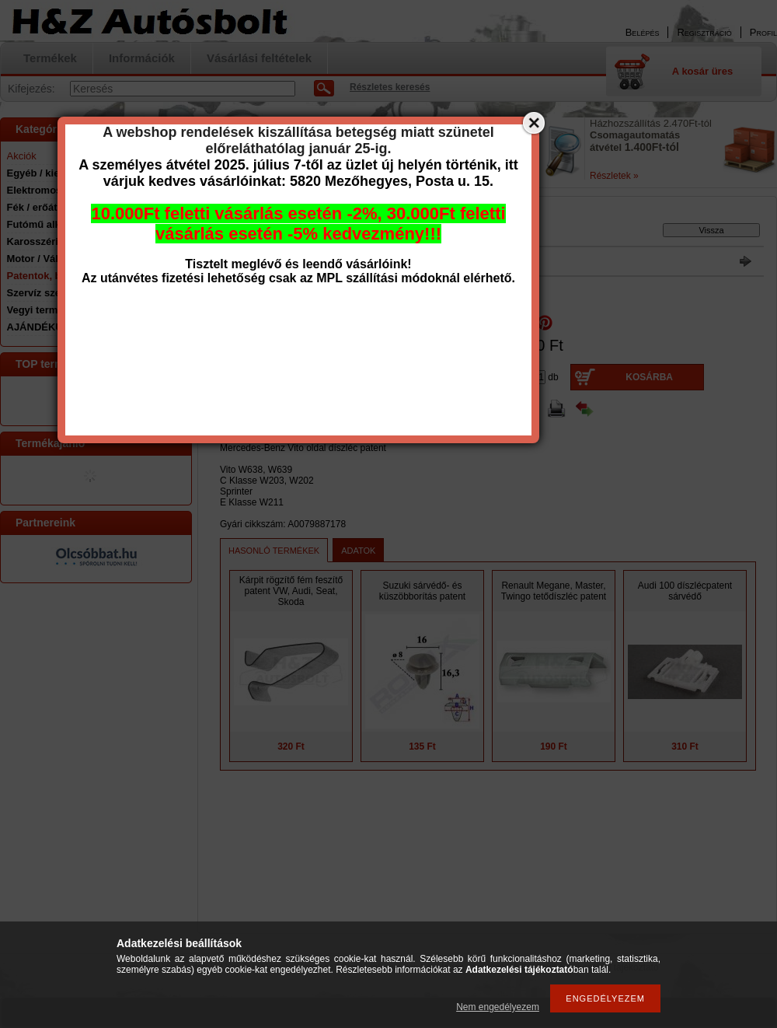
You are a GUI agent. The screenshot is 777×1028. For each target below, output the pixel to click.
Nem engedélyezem (497, 1007)
